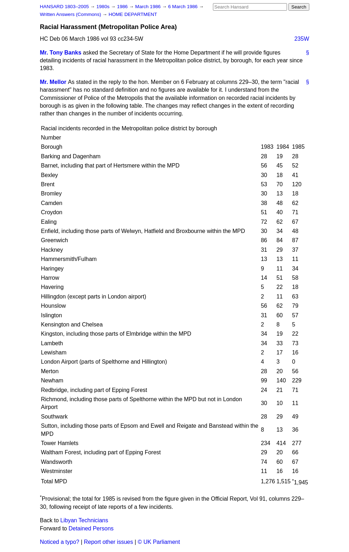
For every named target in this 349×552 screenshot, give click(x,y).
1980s (103, 6)
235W (301, 39)
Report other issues (108, 542)
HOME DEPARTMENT (132, 14)
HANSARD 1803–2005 (64, 6)
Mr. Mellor (53, 82)
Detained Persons (90, 528)
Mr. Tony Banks (60, 53)
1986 (123, 6)
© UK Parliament (159, 542)
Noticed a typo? (59, 542)
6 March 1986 (183, 6)
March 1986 (148, 6)
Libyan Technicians (84, 520)
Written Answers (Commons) (71, 14)
